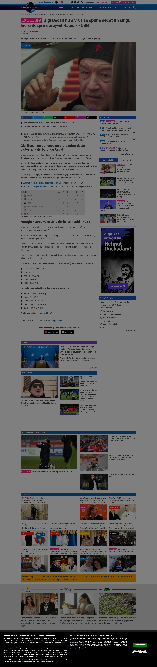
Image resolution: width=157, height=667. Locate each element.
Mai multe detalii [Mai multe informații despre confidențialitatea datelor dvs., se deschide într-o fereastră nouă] (28, 644)
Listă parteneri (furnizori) (77, 649)
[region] (78, 649)
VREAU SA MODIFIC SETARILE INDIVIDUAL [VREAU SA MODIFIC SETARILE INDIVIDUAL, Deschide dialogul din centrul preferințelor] (139, 651)
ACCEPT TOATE (140, 645)
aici (25, 656)
